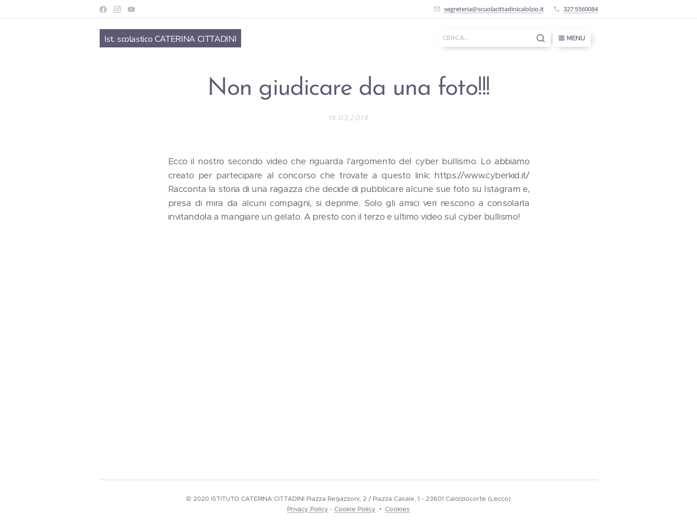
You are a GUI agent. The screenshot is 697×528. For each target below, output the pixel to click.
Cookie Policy (355, 509)
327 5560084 (581, 9)
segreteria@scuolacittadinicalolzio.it (494, 9)
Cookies (397, 509)
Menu (572, 38)
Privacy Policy (307, 509)
